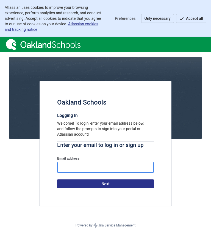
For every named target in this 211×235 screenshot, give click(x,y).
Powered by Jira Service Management (106, 225)
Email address (68, 158)
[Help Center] (43, 44)
